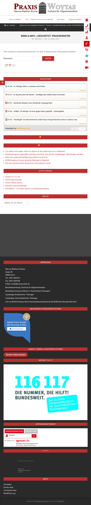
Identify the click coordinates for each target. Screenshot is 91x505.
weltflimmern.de (23, 128)
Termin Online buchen (13, 183)
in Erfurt (24, 470)
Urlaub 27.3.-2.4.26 (12, 177)
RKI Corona (46, 137)
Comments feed (10, 490)
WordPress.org (9, 493)
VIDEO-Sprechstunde (13, 180)
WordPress (61, 501)
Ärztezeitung (46, 145)
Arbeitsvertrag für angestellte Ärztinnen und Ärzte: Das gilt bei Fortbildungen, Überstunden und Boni (44, 154)
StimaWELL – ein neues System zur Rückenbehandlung (27, 189)
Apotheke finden (31, 431)
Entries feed (8, 487)
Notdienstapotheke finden (14, 431)
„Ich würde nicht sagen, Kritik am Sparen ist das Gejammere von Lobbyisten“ (35, 151)
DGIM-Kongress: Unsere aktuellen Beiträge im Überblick (27, 160)
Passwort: (23, 58)
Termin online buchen (15, 355)
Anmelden (7, 484)
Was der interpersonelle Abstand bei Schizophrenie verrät (27, 163)
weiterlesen (83, 90)
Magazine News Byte (42, 501)
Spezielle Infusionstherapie (16, 186)
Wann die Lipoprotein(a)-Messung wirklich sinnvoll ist (26, 157)
